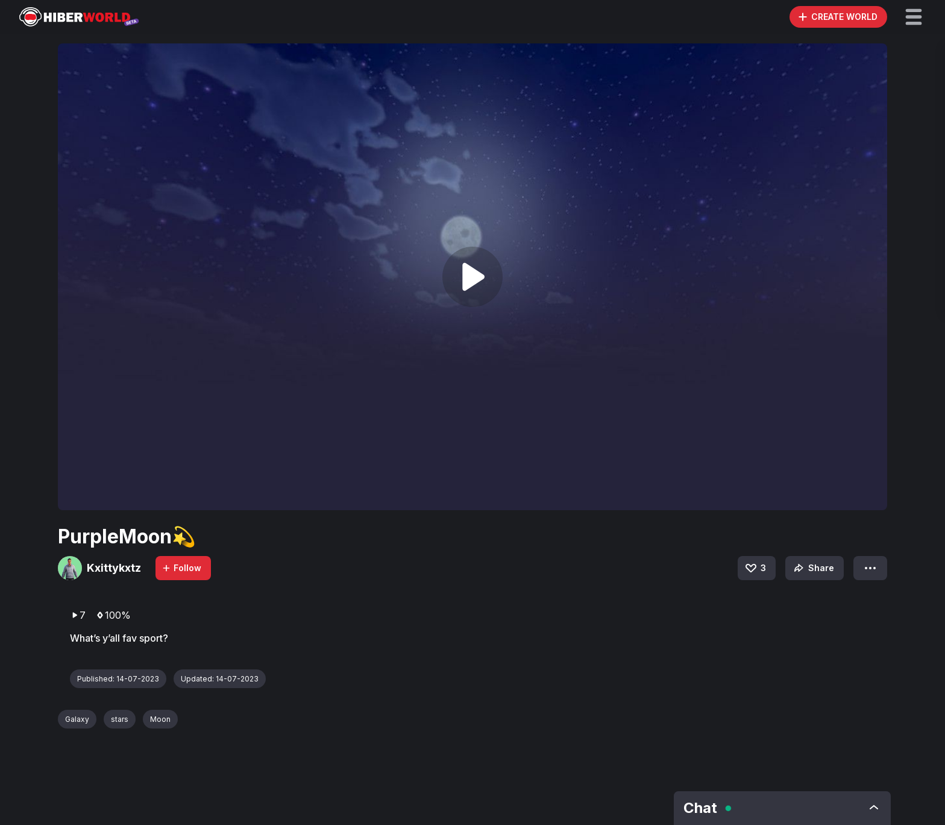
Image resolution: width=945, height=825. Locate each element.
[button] (914, 17)
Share (812, 568)
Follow (181, 568)
